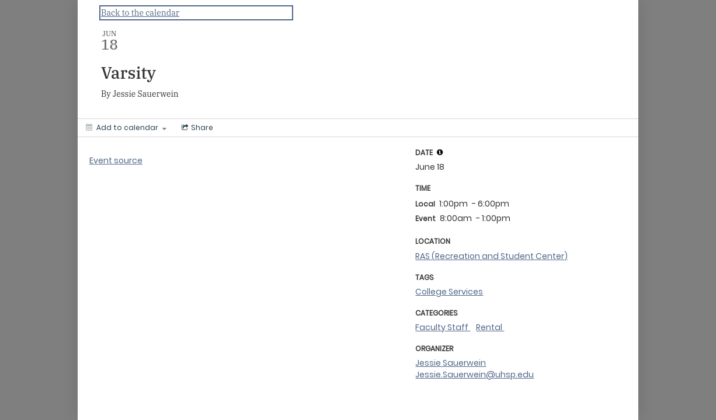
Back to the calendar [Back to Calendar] (140, 13)
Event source (115, 160)
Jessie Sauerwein (450, 363)
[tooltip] (440, 152)
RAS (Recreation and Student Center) (491, 256)
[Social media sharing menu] (196, 127)
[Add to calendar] (126, 127)
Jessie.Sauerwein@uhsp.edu (474, 374)
